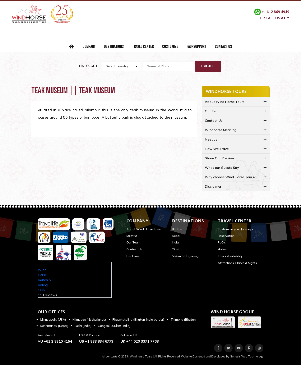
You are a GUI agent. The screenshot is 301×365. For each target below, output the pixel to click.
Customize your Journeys (235, 229)
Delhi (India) (83, 326)
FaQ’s (222, 242)
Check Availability (230, 256)
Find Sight (208, 66)
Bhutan (177, 229)
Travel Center (143, 46)
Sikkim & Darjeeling (185, 256)
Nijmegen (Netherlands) (89, 319)
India (175, 242)
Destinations (114, 46)
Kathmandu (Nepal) (54, 326)
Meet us (211, 139)
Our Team (213, 111)
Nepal (176, 236)
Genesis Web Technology (246, 356)
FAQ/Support (197, 46)
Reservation (226, 236)
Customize (170, 46)
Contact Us (223, 46)
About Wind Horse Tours (224, 102)
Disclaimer (213, 186)
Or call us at (273, 17)
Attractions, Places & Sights (237, 263)
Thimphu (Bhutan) (184, 319)
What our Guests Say (222, 167)
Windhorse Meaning (220, 130)
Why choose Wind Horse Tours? (230, 177)
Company (89, 46)
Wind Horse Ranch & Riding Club (44, 280)
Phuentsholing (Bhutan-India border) (138, 319)
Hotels (222, 249)
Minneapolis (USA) (53, 319)
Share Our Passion (219, 158)
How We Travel (217, 149)
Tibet (176, 249)
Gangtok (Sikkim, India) (114, 326)
